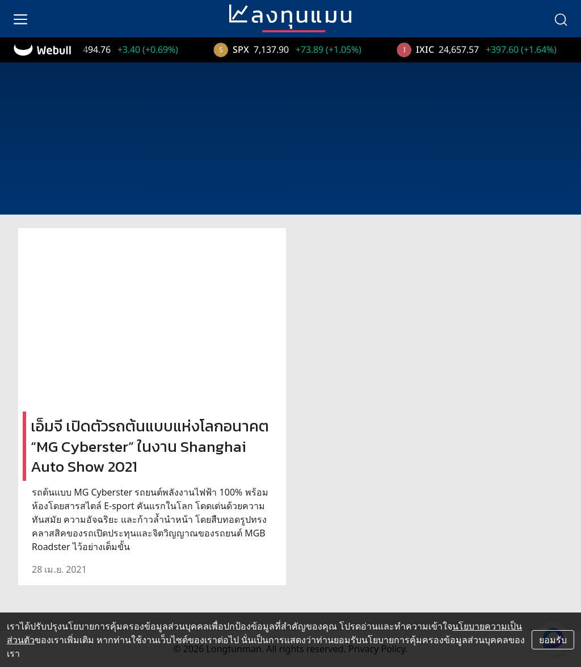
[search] (560, 19)
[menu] (20, 19)
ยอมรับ (553, 640)
